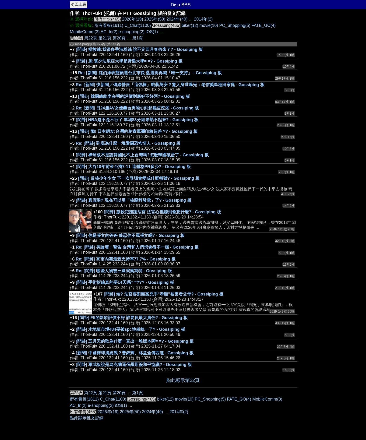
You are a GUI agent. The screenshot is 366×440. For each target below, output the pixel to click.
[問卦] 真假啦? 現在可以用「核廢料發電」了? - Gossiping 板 (133, 200)
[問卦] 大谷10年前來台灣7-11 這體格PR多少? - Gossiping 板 (133, 166)
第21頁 (104, 38)
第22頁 (90, 38)
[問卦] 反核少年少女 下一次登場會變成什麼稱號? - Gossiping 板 (139, 178)
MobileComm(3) (85, 31)
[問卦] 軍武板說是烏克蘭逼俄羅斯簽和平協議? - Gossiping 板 (134, 364)
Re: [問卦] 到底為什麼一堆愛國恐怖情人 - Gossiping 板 (128, 143)
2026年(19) (132, 19)
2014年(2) (203, 19)
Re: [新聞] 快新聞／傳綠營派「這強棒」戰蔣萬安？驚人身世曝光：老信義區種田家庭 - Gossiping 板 (170, 84)
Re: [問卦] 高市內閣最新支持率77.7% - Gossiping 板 (126, 259)
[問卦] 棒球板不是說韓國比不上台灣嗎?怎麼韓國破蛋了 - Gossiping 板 (142, 155)
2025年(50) (154, 19)
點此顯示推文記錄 (86, 418)
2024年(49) (176, 19)
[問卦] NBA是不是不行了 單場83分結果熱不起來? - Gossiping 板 (137, 119)
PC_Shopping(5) (234, 25)
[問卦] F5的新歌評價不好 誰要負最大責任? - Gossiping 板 (133, 317)
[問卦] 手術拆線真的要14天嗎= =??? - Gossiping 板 (125, 282)
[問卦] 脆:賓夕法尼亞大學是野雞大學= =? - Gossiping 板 (129, 61)
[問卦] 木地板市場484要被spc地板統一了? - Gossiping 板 (130, 329)
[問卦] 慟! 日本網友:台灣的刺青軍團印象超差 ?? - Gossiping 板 (138, 131)
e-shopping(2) (131, 31)
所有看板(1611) (108, 25)
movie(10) (208, 25)
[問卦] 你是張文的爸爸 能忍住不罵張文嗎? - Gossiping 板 (130, 235)
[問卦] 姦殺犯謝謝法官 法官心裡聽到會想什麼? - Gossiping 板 (162, 212)
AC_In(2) (109, 31)
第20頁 (119, 38)
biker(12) (190, 25)
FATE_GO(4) (263, 25)
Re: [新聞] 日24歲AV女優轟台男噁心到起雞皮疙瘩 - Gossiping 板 (137, 108)
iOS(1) (152, 31)
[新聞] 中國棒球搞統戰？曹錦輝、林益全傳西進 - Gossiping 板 (135, 353)
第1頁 (137, 38)
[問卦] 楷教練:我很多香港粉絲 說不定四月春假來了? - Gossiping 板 (139, 49)
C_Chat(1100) (137, 25)
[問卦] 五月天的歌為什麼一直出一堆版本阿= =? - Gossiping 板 (135, 341)
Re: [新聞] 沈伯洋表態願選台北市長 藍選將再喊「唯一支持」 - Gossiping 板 (150, 72)
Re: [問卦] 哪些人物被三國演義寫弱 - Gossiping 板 (124, 270)
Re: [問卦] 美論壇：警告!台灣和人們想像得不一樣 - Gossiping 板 (137, 247)
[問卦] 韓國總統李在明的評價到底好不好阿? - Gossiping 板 (134, 96)
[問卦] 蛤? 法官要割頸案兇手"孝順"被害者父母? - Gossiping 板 (163, 294)
